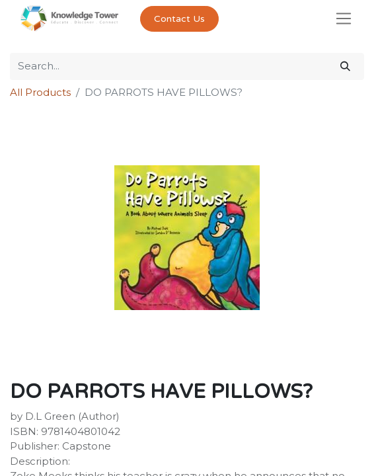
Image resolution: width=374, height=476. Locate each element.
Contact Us (179, 18)
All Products (40, 92)
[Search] (345, 66)
